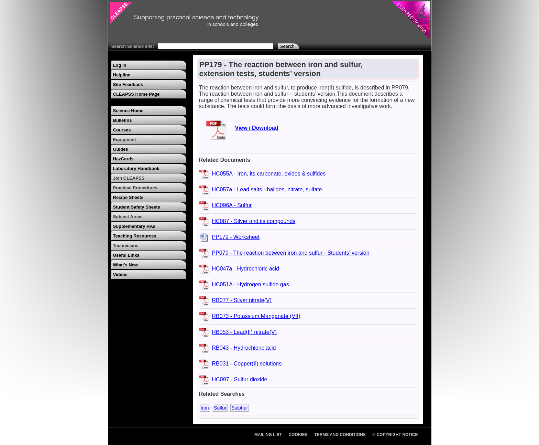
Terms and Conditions (340, 434)
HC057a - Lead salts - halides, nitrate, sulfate (267, 189)
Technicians (126, 245)
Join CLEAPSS (129, 178)
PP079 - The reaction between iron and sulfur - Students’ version (291, 253)
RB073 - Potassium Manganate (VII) (256, 316)
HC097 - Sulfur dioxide (239, 379)
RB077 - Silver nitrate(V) (242, 300)
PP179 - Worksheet (236, 237)
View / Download (256, 128)
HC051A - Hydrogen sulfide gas (250, 284)
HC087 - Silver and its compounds (254, 221)
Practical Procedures (135, 187)
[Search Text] (215, 46)
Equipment (124, 139)
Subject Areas (128, 216)
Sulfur (220, 408)
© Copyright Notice (395, 434)
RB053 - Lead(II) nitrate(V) (244, 332)
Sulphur (239, 408)
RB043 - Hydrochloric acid (244, 348)
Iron (205, 408)
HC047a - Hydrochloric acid (245, 269)
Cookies (298, 434)
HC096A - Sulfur (232, 205)
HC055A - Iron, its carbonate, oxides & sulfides (269, 174)
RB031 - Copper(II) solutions (247, 364)
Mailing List (268, 434)
